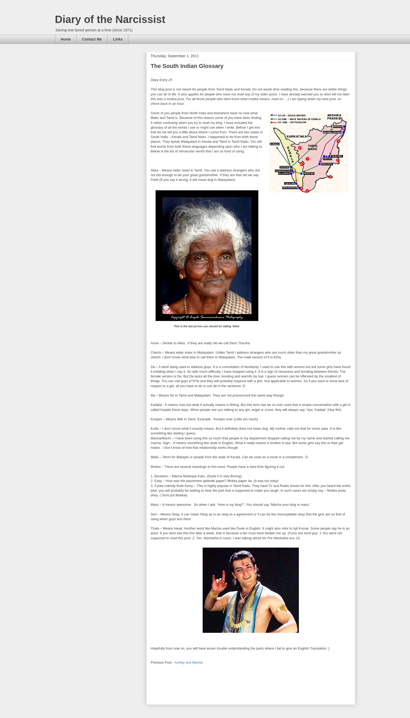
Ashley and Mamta (188, 662)
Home (66, 39)
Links (118, 39)
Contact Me (92, 39)
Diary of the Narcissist (110, 19)
